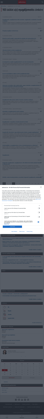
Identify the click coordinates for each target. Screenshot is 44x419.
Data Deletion (14, 231)
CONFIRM (12, 226)
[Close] (41, 187)
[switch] (39, 208)
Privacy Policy (30, 231)
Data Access (22, 231)
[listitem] (22, 205)
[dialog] (22, 209)
